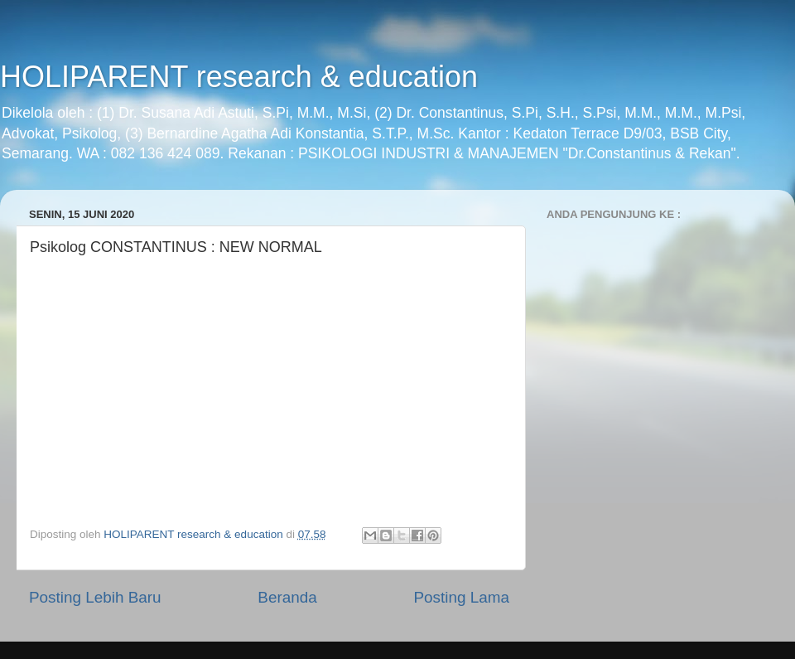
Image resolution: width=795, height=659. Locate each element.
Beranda (287, 597)
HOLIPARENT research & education (239, 77)
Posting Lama (461, 597)
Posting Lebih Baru (95, 597)
